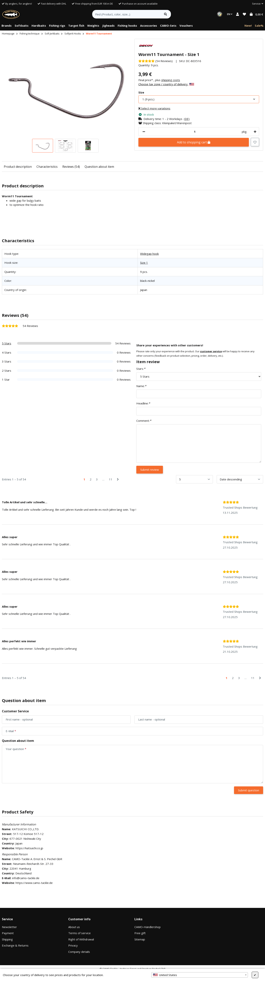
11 (110, 479)
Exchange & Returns (15, 945)
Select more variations (154, 108)
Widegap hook (149, 254)
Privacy (73, 945)
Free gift (140, 933)
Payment (8, 933)
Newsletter (9, 927)
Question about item (99, 167)
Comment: (143, 421)
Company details (79, 952)
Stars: (140, 369)
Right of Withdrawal (81, 939)
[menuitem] (6, 25)
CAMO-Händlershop (147, 927)
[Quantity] (194, 131)
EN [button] (229, 14)
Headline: (143, 403)
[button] (256, 4)
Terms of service (79, 933)
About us (74, 927)
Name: (141, 386)
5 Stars (6, 343)
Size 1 (144, 262)
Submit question (248, 790)
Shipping (7, 939)
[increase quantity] (254, 131)
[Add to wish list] (255, 142)
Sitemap (139, 939)
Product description (18, 167)
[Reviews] (155, 61)
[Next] (118, 479)
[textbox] (200, 974)
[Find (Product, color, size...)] (126, 14)
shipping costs (170, 80)
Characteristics (47, 167)
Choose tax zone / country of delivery (166, 84)
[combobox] (199, 975)
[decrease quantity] (144, 131)
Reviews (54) (71, 167)
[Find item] (165, 14)
